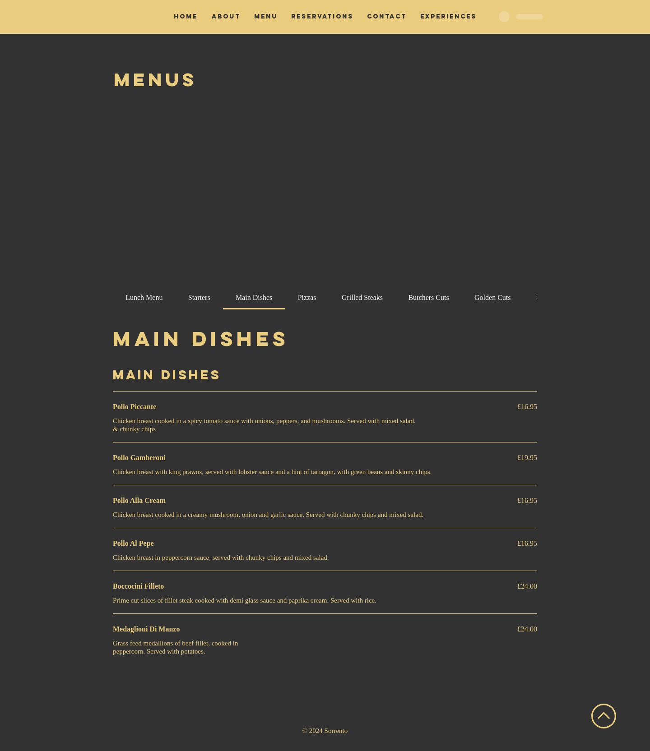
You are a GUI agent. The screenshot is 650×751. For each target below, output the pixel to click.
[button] (265, 16)
